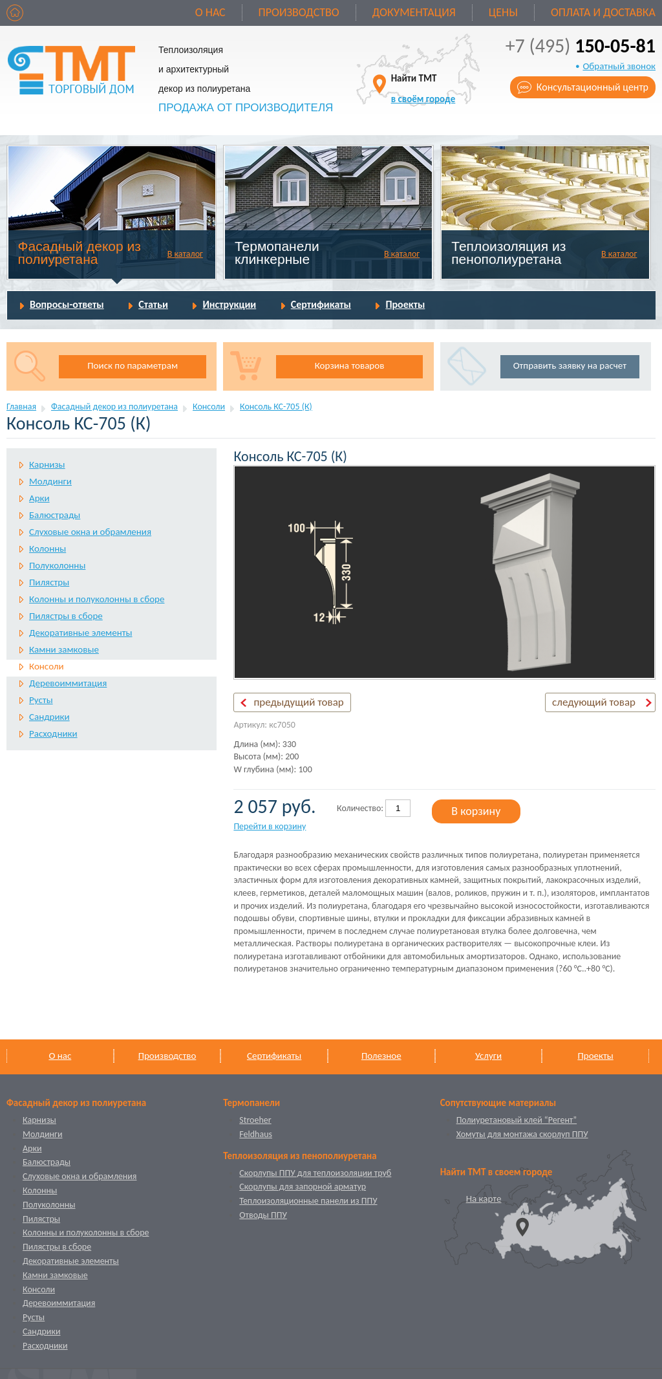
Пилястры (49, 582)
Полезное (381, 1055)
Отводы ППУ (262, 1215)
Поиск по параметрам (132, 365)
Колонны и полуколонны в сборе (96, 599)
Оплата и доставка (603, 12)
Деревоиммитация (68, 683)
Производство (299, 12)
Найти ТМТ (423, 88)
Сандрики (49, 716)
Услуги (488, 1055)
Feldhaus (255, 1134)
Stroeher (255, 1119)
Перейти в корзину (269, 826)
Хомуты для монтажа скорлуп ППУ (522, 1134)
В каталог (185, 253)
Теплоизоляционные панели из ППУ (308, 1200)
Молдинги (50, 481)
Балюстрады (54, 515)
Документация (414, 12)
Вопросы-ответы (67, 304)
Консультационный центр (592, 87)
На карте (484, 1198)
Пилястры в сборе (66, 616)
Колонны (47, 548)
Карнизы (47, 464)
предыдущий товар (298, 702)
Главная (21, 406)
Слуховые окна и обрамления (90, 531)
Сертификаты (321, 304)
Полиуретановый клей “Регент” (516, 1119)
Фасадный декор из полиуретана (79, 252)
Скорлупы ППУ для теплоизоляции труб (315, 1172)
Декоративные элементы (80, 632)
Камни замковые (64, 649)
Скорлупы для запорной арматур (302, 1186)
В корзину (475, 811)
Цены (503, 12)
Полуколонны (57, 565)
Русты (41, 700)
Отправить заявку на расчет (569, 365)
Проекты (405, 304)
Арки (39, 498)
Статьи (153, 304)
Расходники (53, 733)
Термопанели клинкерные (277, 252)
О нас (210, 12)
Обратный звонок (619, 66)
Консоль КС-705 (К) (276, 406)
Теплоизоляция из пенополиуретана (508, 252)
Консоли (209, 406)
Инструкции (229, 304)
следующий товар (593, 702)
